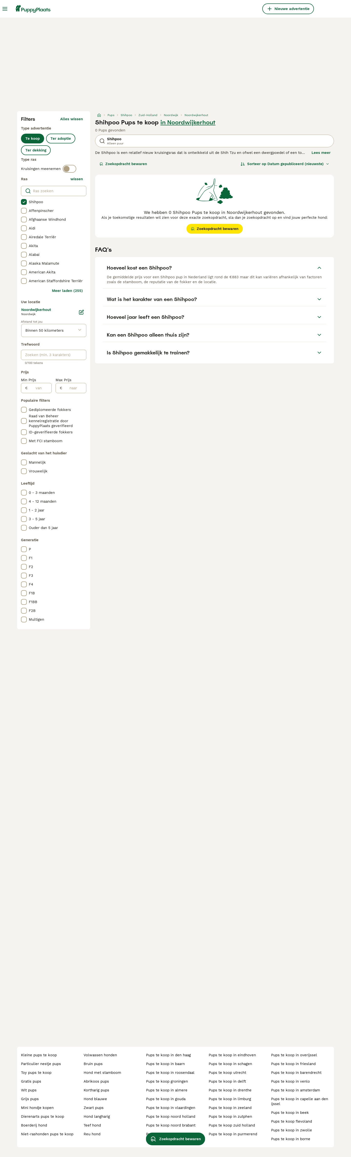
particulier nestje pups (41, 1064)
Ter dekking (35, 150)
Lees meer (321, 152)
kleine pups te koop (39, 1055)
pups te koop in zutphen (230, 1116)
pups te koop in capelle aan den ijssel (299, 1101)
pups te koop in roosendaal (170, 1072)
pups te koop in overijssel (294, 1055)
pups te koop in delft (227, 1081)
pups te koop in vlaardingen (170, 1108)
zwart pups (94, 1108)
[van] (39, 388)
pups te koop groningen (167, 1081)
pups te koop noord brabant (170, 1125)
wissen (76, 179)
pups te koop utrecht (227, 1072)
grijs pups (30, 1099)
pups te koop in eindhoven (232, 1055)
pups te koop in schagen (230, 1064)
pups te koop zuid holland (232, 1125)
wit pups (29, 1090)
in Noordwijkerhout (187, 122)
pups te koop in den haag (168, 1055)
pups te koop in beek (290, 1112)
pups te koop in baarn (165, 1064)
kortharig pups (96, 1090)
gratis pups (31, 1081)
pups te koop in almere (166, 1090)
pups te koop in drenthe (230, 1090)
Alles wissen (71, 119)
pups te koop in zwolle (291, 1130)
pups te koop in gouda (165, 1099)
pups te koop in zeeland (230, 1108)
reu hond (92, 1134)
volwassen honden (100, 1055)
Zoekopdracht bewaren (123, 164)
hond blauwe (95, 1099)
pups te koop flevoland (291, 1121)
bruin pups (93, 1064)
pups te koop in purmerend (233, 1134)
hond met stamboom (102, 1072)
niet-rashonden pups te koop (47, 1134)
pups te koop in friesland (293, 1064)
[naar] (74, 388)
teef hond (92, 1125)
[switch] (69, 169)
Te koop (32, 138)
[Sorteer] (285, 164)
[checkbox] (24, 202)
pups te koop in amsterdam (295, 1090)
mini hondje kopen (37, 1108)
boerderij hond (34, 1125)
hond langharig (97, 1116)
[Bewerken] (81, 312)
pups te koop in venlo (290, 1081)
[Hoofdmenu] (5, 9)
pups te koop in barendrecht (296, 1072)
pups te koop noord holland (170, 1116)
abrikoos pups (96, 1081)
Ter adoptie (60, 138)
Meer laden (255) (67, 291)
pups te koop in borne (290, 1139)
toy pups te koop (36, 1072)
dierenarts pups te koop (42, 1116)
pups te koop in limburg (230, 1099)
